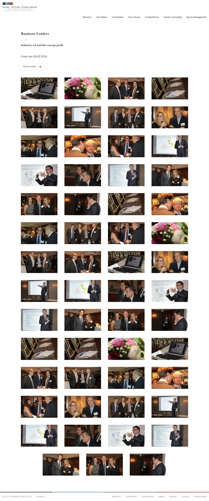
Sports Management (196, 17)
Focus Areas (134, 17)
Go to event (29, 67)
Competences (152, 17)
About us (87, 17)
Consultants (118, 17)
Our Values (101, 17)
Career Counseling (172, 17)
